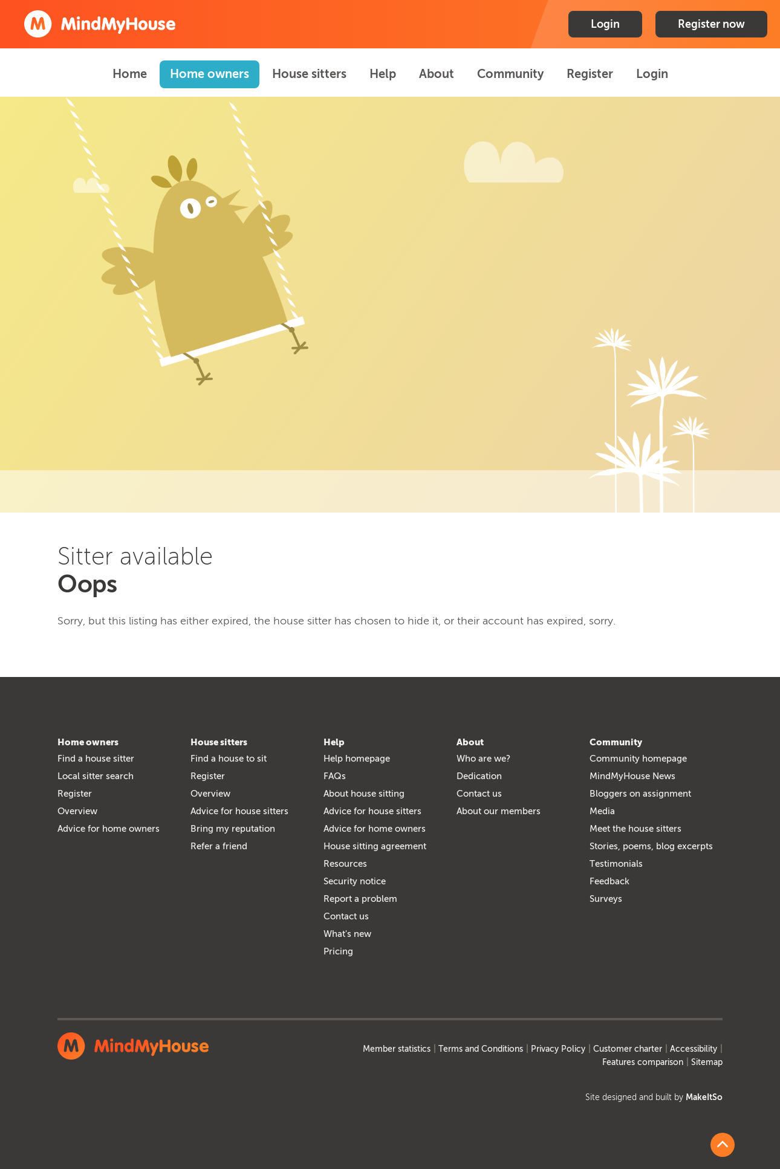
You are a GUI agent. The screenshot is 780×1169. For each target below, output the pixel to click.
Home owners (209, 73)
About (436, 73)
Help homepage (356, 758)
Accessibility (693, 1049)
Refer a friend (218, 846)
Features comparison (642, 1062)
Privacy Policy (558, 1049)
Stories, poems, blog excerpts (651, 846)
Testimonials (616, 863)
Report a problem (360, 898)
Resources (345, 863)
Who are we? (483, 758)
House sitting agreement (374, 846)
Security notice (354, 881)
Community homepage (638, 758)
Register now (711, 24)
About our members (499, 811)
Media (602, 811)
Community (510, 73)
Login (605, 24)
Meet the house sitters (635, 828)
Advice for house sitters (239, 811)
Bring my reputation (232, 828)
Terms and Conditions (480, 1049)
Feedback (609, 881)
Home (129, 73)
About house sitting (364, 793)
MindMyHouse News (632, 776)
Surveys (606, 898)
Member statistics (397, 1049)
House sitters (309, 73)
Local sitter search (95, 776)
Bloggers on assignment (640, 793)
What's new (347, 933)
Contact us (346, 916)
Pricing (338, 951)
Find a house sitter (95, 758)
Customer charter (627, 1049)
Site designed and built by (654, 1097)
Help (382, 73)
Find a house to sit (228, 758)
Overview (77, 811)
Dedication (479, 776)
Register (590, 73)
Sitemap (707, 1062)
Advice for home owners (108, 828)
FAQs (334, 776)
